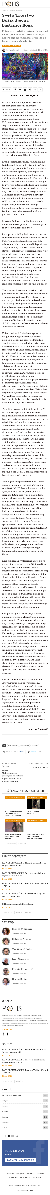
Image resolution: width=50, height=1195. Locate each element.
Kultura (5, 1111)
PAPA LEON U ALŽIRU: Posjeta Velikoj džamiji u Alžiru (25, 885)
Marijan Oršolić (22, 949)
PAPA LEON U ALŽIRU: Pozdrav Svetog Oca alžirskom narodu (23, 895)
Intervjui (37, 1177)
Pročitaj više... (7, 1029)
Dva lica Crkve (40, 767)
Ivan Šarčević (12, 745)
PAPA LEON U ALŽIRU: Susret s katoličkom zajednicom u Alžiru (23, 874)
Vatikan (5, 1117)
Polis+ (4, 1127)
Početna (10, 1174)
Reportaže (25, 1177)
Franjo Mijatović (22, 969)
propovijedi (25, 745)
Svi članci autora (19, 933)
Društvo (5, 1106)
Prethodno (11, 844)
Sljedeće (22, 844)
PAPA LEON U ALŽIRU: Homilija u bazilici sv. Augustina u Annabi (24, 864)
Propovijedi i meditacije (11, 46)
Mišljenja (5, 1122)
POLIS (30, 1190)
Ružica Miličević (22, 929)
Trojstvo (35, 745)
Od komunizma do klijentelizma (17, 904)
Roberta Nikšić (21, 939)
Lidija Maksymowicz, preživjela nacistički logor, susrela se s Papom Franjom (12, 776)
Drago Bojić (19, 979)
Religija (5, 1100)
